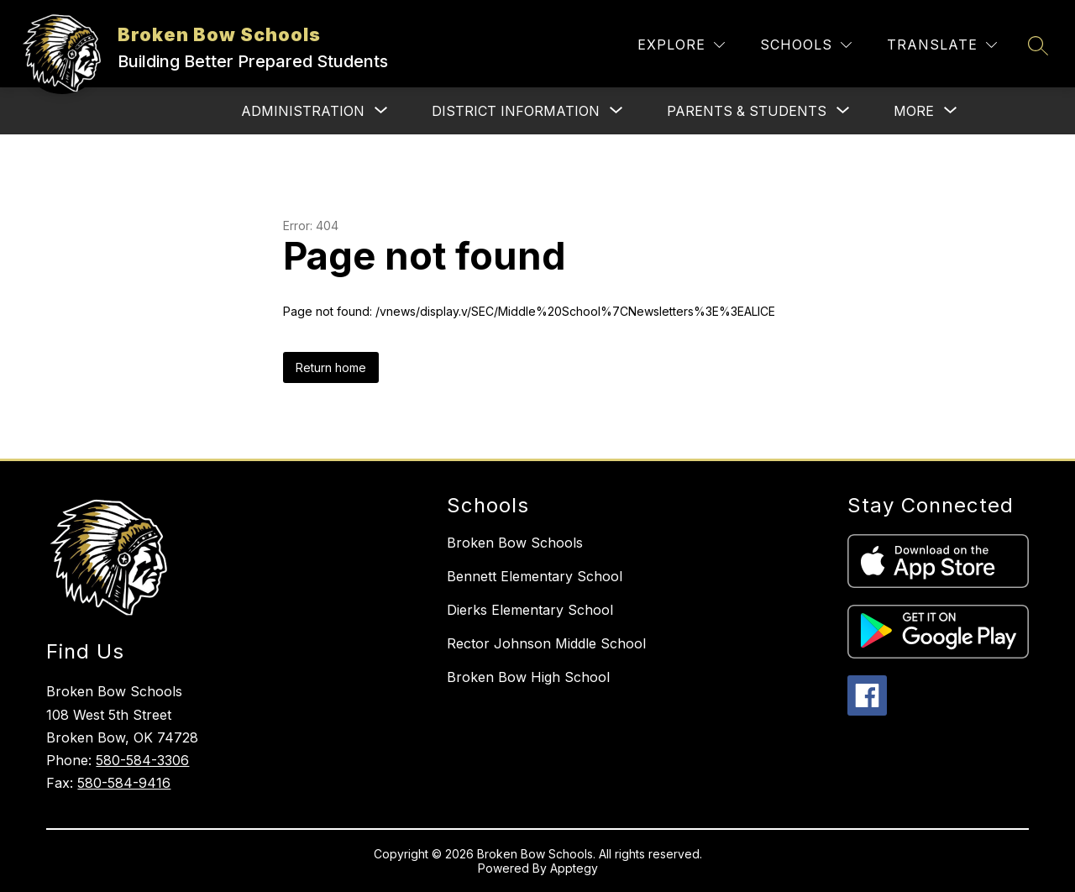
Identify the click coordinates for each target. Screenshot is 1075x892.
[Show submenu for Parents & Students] (746, 111)
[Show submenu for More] (914, 111)
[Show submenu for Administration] (302, 111)
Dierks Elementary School (530, 609)
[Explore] (681, 44)
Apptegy (574, 868)
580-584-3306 (142, 760)
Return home (331, 367)
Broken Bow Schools (515, 542)
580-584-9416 (123, 782)
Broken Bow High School (528, 677)
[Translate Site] (942, 44)
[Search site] (1038, 45)
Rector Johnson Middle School (546, 643)
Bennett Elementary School (534, 576)
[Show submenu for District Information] (516, 111)
